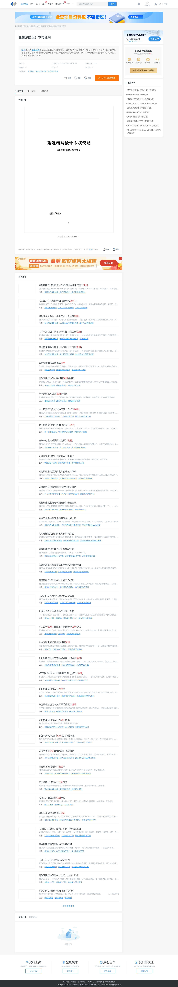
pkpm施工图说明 (75, 711)
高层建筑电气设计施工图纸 (90, 541)
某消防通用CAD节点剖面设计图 (56, 751)
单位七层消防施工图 (83, 416)
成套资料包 (60, 3)
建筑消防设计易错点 (67, 742)
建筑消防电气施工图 (83, 836)
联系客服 (107, 971)
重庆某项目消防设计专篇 (53, 782)
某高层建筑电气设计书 (52, 689)
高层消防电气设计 (68, 696)
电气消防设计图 (50, 308)
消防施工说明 (49, 370)
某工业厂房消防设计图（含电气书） (59, 301)
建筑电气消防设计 (87, 494)
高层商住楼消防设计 (52, 665)
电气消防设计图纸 (85, 478)
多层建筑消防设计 (89, 556)
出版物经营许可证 (115, 985)
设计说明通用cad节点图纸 (85, 758)
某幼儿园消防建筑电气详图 (137, 117)
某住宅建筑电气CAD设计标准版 (56, 378)
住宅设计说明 (49, 385)
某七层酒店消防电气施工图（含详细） (60, 409)
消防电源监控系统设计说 (81, 774)
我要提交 (70, 971)
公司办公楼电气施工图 (80, 867)
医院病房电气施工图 (52, 680)
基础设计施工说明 (79, 370)
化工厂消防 (48, 805)
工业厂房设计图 (81, 308)
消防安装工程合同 (75, 649)
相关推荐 (22, 277)
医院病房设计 (82, 680)
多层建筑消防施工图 (73, 556)
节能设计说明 (65, 789)
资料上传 (33, 971)
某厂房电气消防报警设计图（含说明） (141, 90)
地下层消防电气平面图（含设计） (57, 425)
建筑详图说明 (49, 711)
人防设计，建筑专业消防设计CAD (60, 627)
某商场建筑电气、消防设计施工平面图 (141, 103)
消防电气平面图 (81, 432)
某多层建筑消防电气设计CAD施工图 (56, 549)
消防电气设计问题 (51, 742)
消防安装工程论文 (60, 649)
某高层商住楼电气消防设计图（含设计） (61, 658)
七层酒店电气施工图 (52, 416)
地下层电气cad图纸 (65, 432)
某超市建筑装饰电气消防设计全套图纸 (57, 502)
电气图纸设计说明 (51, 323)
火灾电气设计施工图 (71, 541)
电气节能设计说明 (51, 354)
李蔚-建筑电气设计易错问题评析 (57, 735)
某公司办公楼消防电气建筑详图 (54, 860)
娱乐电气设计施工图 (52, 525)
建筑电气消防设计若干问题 (137, 95)
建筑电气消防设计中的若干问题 (139, 108)
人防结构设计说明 (73, 634)
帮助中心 (91, 982)
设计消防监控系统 (51, 820)
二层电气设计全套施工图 (71, 525)
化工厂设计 (69, 805)
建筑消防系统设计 (84, 603)
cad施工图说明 (62, 711)
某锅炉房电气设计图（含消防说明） (140, 99)
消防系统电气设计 (51, 603)
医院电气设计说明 (68, 680)
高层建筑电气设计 (82, 727)
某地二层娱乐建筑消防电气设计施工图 (57, 518)
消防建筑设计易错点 (84, 742)
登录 (158, 4)
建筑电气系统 (61, 882)
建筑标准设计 (61, 385)
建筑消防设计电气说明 (58, 26)
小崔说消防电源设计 (62, 774)
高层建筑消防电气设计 (53, 541)
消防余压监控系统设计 (52, 813)
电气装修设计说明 (87, 323)
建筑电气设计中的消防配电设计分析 (56, 611)
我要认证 (144, 971)
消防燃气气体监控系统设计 (70, 820)
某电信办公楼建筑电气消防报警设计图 (57, 487)
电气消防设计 (65, 292)
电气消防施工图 (78, 851)
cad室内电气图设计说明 (69, 323)
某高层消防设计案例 (52, 696)
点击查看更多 (69, 906)
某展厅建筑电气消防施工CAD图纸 (55, 844)
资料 (32, 4)
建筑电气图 (59, 898)
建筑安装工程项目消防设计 (54, 642)
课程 (43, 3)
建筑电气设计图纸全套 (68, 478)
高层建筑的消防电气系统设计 (138, 112)
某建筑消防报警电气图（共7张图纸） (57, 891)
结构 (24, 50)
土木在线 (24, 4)
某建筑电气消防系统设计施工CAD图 (56, 580)
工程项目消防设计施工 (52, 363)
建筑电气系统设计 (75, 882)
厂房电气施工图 (68, 836)
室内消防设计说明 (63, 370)
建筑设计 (26, 26)
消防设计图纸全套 (51, 478)
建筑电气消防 (80, 510)
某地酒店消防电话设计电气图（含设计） (61, 347)
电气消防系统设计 (67, 587)
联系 (90, 250)
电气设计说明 (65, 447)
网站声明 (83, 982)
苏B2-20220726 (103, 985)
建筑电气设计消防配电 (53, 618)
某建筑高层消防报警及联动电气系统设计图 (60, 565)
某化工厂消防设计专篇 (52, 797)
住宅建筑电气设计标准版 (53, 394)
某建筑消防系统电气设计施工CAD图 (56, 596)
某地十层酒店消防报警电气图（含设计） (61, 332)
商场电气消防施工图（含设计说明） (140, 121)
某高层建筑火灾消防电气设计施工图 (56, 533)
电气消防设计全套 (51, 510)
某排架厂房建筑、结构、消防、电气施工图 (60, 829)
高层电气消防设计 (65, 572)
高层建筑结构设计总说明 (54, 727)
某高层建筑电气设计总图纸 (54, 720)
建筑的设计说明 (74, 385)
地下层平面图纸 (50, 432)
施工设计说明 (77, 789)
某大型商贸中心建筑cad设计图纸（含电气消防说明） (143, 131)
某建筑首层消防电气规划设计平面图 (56, 456)
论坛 (38, 4)
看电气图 (68, 898)
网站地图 (99, 982)
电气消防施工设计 (82, 587)
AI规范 (50, 4)
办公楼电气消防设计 (52, 494)
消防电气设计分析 (70, 618)
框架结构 (36, 50)
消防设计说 (48, 774)
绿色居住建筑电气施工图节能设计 (57, 704)
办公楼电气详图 (64, 867)
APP (68, 4)
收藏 (106, 249)
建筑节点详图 (35, 26)
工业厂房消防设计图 (66, 308)
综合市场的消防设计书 (52, 766)
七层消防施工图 (68, 416)
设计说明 (61, 634)
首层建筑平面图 (50, 463)
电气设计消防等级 (85, 618)
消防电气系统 (49, 882)
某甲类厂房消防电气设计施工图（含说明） (143, 126)
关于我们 (66, 982)
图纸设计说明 (45, 26)
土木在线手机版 (110, 982)
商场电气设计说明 (51, 292)
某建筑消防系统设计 (67, 603)
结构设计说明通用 (67, 758)
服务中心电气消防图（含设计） (56, 440)
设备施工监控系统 (89, 820)
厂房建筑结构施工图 (52, 836)
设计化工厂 (59, 805)
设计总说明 (69, 727)
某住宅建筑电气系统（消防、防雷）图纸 (59, 875)
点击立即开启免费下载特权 (143, 70)
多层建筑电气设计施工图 (54, 556)
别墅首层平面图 (78, 463)
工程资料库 (18, 26)
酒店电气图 (84, 339)
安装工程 (47, 649)
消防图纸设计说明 (51, 447)
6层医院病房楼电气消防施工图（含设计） (61, 673)
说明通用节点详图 (51, 758)
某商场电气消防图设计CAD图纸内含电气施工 (63, 285)
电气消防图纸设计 (79, 292)
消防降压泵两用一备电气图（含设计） (60, 316)
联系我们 (74, 982)
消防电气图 (48, 898)
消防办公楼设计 (50, 867)
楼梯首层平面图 (64, 463)
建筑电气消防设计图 (81, 572)
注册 (164, 4)
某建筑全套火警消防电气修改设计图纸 (57, 471)
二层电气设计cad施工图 (91, 525)
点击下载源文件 (108, 78)
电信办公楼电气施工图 (70, 494)
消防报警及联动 (50, 572)
